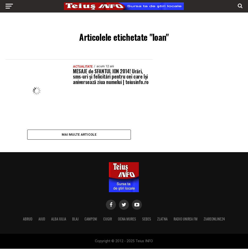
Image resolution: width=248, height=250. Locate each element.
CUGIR (107, 220)
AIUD (41, 220)
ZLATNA (162, 220)
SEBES (146, 220)
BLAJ (75, 220)
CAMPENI (90, 220)
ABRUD (27, 220)
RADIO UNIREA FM (186, 220)
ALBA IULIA (58, 220)
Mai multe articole (79, 135)
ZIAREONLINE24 (214, 220)
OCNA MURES (127, 220)
